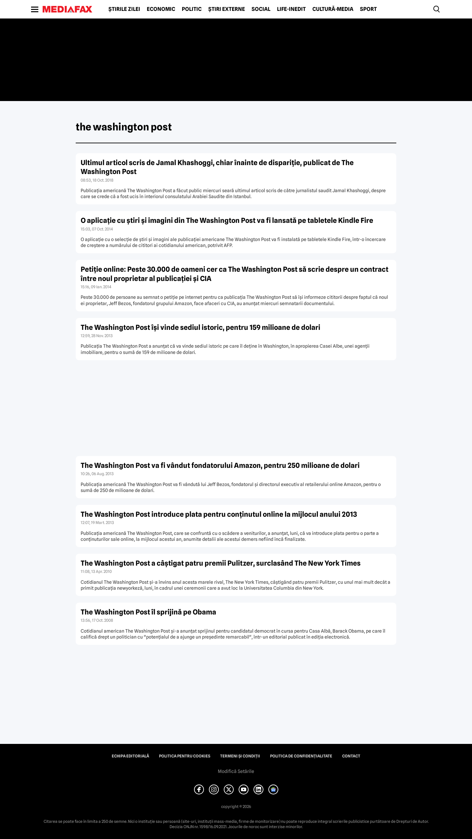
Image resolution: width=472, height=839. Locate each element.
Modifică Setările (236, 771)
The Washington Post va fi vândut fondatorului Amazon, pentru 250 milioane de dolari (220, 465)
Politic (192, 9)
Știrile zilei (124, 9)
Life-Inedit (291, 9)
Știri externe (226, 9)
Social (261, 9)
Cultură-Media (332, 9)
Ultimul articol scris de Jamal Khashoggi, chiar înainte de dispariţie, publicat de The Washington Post (217, 167)
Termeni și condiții (240, 756)
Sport (368, 9)
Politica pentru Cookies (184, 756)
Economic (161, 9)
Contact (351, 756)
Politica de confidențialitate (301, 756)
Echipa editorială (130, 756)
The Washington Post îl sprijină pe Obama (148, 612)
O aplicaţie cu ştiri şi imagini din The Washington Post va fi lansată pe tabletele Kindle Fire (227, 220)
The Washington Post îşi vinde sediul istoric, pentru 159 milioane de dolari (200, 327)
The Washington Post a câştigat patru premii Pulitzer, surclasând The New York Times (221, 563)
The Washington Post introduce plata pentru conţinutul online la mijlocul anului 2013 (219, 514)
